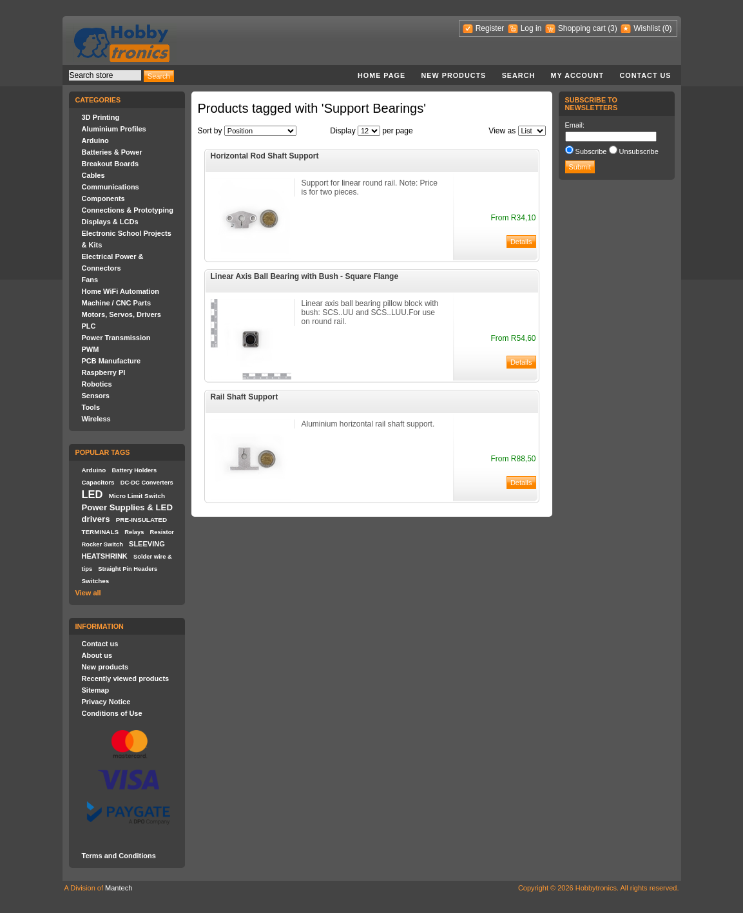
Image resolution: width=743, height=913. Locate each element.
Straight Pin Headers (127, 569)
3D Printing (101, 117)
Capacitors (98, 482)
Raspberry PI (104, 372)
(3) (612, 28)
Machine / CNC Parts (116, 303)
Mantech (118, 888)
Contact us (645, 75)
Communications (110, 187)
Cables (93, 175)
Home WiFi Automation (120, 291)
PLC (89, 326)
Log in (531, 28)
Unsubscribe (639, 151)
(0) (667, 28)
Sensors (96, 395)
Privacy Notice (106, 702)
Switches (96, 580)
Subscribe (591, 151)
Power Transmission (116, 337)
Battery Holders (134, 470)
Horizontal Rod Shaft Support (265, 155)
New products (454, 75)
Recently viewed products (125, 678)
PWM (90, 349)
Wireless (96, 419)
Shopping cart (582, 28)
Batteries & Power (112, 152)
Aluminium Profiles (114, 129)
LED (92, 494)
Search (519, 75)
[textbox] (105, 75)
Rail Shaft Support (244, 396)
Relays (134, 532)
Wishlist (646, 28)
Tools (91, 407)
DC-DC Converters (147, 482)
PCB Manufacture (111, 361)
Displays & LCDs (110, 222)
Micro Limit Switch (137, 495)
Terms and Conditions (119, 856)
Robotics (97, 384)
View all (88, 593)
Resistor (162, 532)
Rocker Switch (102, 544)
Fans (90, 280)
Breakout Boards (110, 164)
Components (103, 198)
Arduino (95, 140)
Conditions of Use (112, 713)
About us (97, 655)
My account (577, 75)
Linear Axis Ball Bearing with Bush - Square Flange (305, 276)
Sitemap (96, 690)
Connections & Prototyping (127, 210)
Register (490, 28)
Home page (381, 75)
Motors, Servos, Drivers (122, 314)
